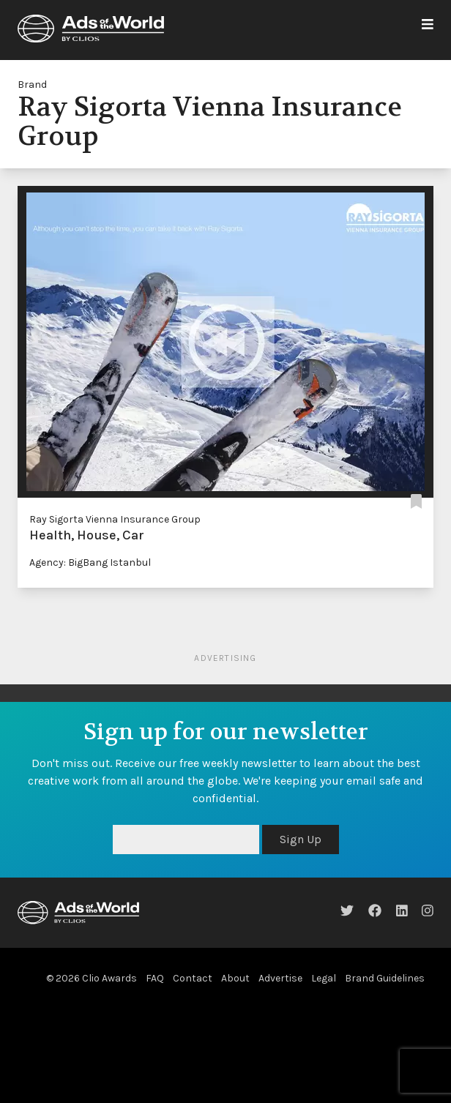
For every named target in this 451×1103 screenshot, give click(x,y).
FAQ (155, 978)
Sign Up (300, 839)
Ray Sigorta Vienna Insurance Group (115, 519)
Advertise (280, 978)
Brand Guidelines (385, 978)
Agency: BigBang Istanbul (90, 562)
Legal (323, 978)
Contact (192, 978)
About (235, 978)
